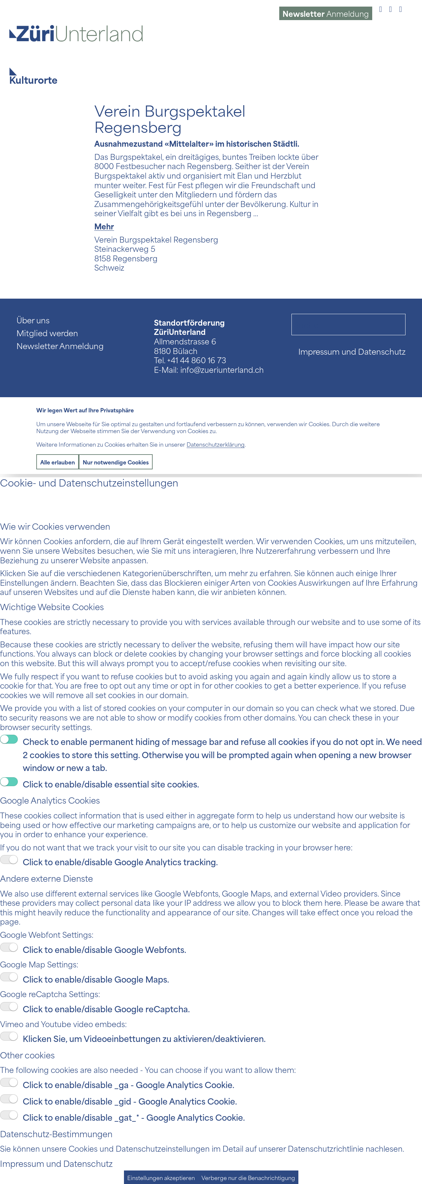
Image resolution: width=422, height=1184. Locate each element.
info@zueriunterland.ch (222, 369)
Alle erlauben (57, 462)
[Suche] (348, 324)
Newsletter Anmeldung (60, 346)
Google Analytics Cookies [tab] (50, 799)
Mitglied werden (47, 333)
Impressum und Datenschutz (352, 351)
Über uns (32, 320)
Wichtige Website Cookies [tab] (52, 606)
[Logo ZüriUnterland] (80, 33)
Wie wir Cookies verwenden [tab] (55, 525)
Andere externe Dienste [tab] (46, 878)
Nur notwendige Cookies (116, 462)
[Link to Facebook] (380, 8)
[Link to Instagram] (390, 8)
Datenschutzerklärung (216, 444)
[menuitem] (325, 13)
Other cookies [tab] (27, 1054)
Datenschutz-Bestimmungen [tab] (56, 1133)
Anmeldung (326, 13)
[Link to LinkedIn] (401, 8)
